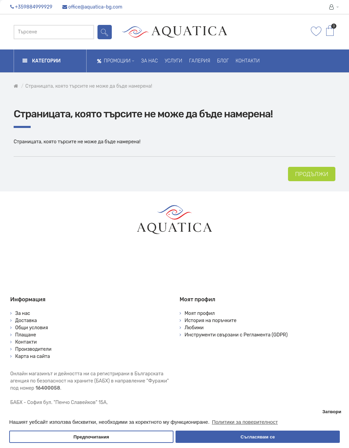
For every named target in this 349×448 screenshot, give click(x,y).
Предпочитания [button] (91, 436)
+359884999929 (33, 7)
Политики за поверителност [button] (245, 422)
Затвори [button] (332, 411)
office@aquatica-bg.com (95, 7)
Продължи (311, 174)
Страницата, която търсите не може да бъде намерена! (88, 86)
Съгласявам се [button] (258, 436)
